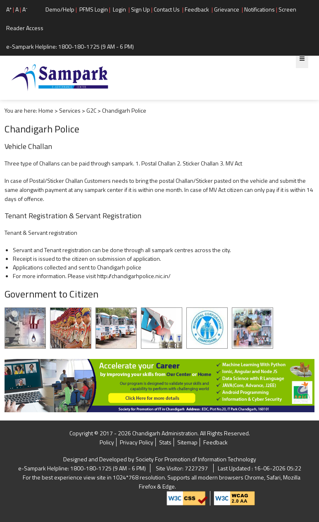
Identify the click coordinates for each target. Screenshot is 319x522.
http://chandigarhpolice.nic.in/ (134, 276)
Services (70, 110)
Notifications (259, 9)
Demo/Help (59, 9)
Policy (107, 442)
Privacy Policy (136, 442)
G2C (91, 110)
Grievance (226, 9)
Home (45, 110)
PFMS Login (93, 9)
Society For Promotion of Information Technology (196, 459)
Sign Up (140, 9)
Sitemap (187, 442)
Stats (165, 442)
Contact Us (167, 9)
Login (119, 9)
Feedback (197, 9)
